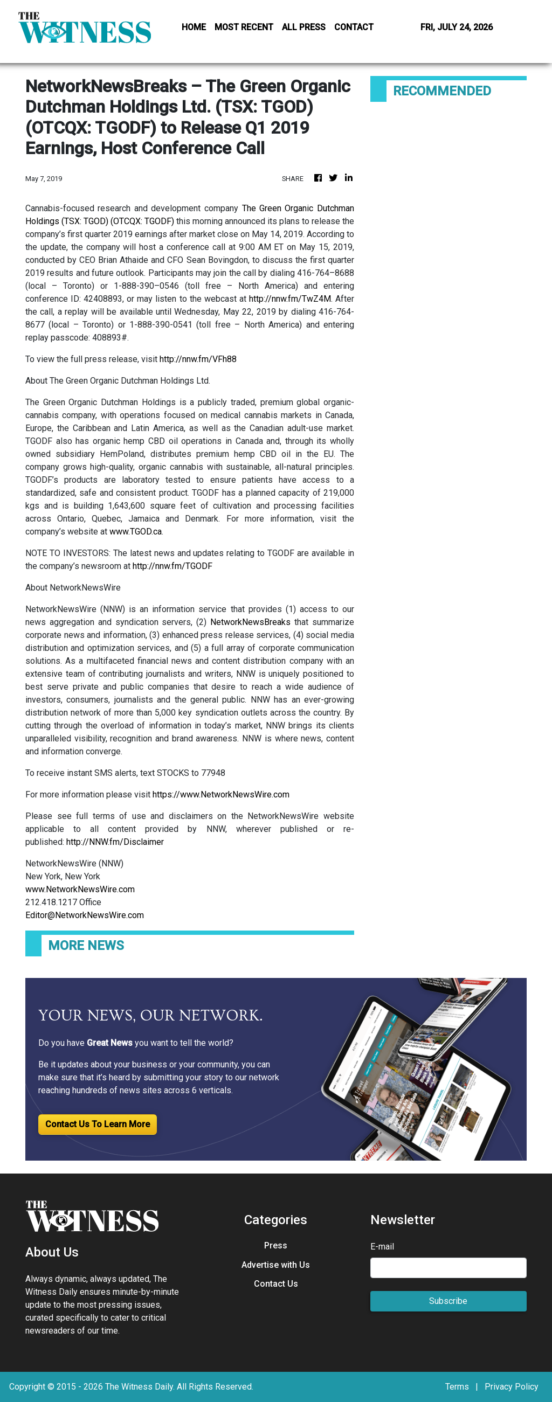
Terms (457, 1387)
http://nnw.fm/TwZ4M (290, 299)
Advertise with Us (276, 1265)
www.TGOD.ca (135, 531)
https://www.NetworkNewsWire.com (221, 794)
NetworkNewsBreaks (250, 622)
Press (275, 1245)
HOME (194, 27)
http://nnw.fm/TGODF (172, 566)
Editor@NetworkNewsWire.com (84, 915)
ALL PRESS (304, 27)
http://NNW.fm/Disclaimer (115, 842)
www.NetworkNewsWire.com (80, 889)
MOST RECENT (244, 27)
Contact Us (276, 1284)
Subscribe (448, 1301)
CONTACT (354, 27)
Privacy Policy (512, 1387)
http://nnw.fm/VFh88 (198, 359)
